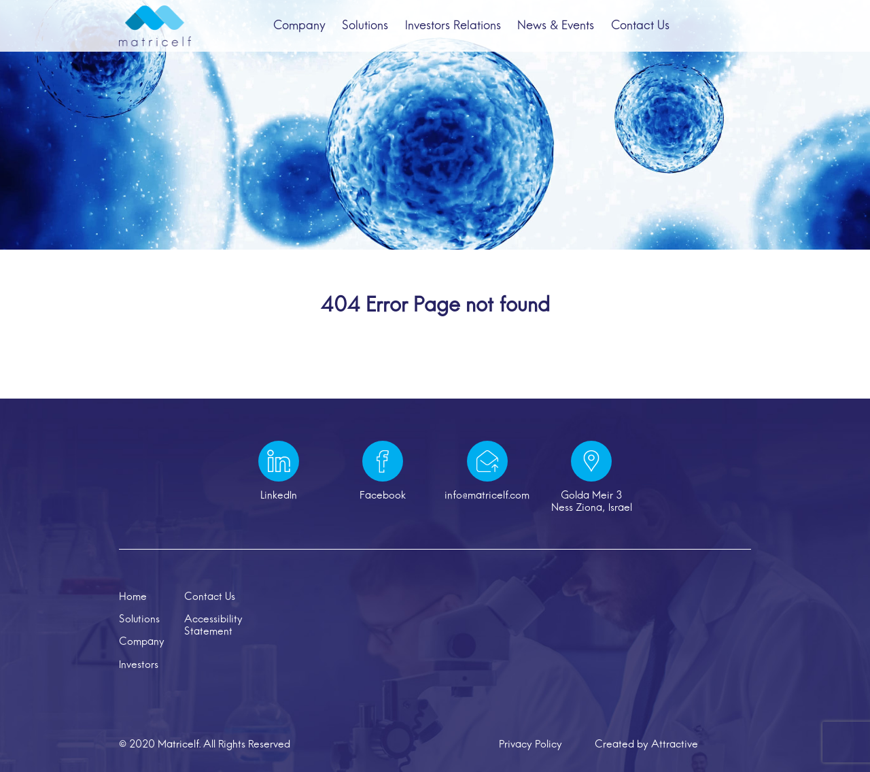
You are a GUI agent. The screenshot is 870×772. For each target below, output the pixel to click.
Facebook (383, 496)
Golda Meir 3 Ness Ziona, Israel (591, 502)
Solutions (364, 29)
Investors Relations (453, 29)
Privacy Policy (530, 745)
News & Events (556, 29)
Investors (138, 665)
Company (297, 29)
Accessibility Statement (213, 626)
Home (133, 597)
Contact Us (642, 29)
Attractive (674, 745)
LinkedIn (278, 496)
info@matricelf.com (487, 496)
